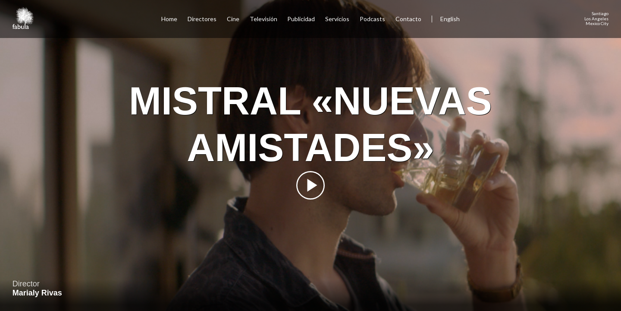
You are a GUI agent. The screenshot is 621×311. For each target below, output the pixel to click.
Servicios (337, 18)
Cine (233, 18)
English (450, 18)
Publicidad (301, 18)
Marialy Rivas (37, 293)
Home (169, 18)
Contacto (408, 18)
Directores (202, 18)
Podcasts (372, 18)
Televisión (263, 18)
